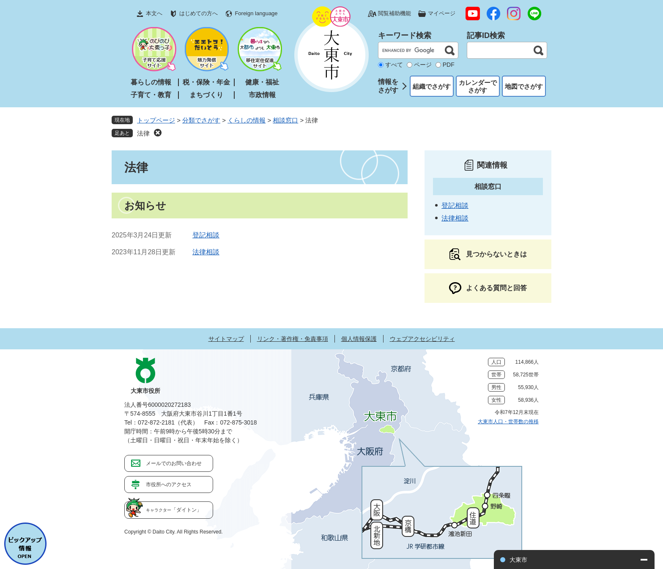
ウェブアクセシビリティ (422, 338)
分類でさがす (201, 120)
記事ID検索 (486, 35)
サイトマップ (226, 338)
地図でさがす (524, 86)
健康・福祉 (262, 82)
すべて (394, 64)
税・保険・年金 (206, 82)
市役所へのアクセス (169, 484)
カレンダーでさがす (478, 86)
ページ (423, 64)
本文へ (154, 13)
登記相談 (205, 235)
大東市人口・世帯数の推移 (508, 422)
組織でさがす (432, 86)
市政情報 (262, 94)
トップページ (156, 120)
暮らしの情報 (151, 82)
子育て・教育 (151, 94)
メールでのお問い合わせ (174, 463)
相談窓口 (285, 120)
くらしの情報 (246, 120)
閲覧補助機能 (394, 13)
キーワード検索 (404, 35)
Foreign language (256, 13)
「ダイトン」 (174, 510)
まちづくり (206, 94)
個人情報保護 (359, 338)
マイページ (441, 13)
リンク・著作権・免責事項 (292, 338)
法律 (143, 133)
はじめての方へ (198, 13)
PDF (449, 64)
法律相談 (205, 252)
